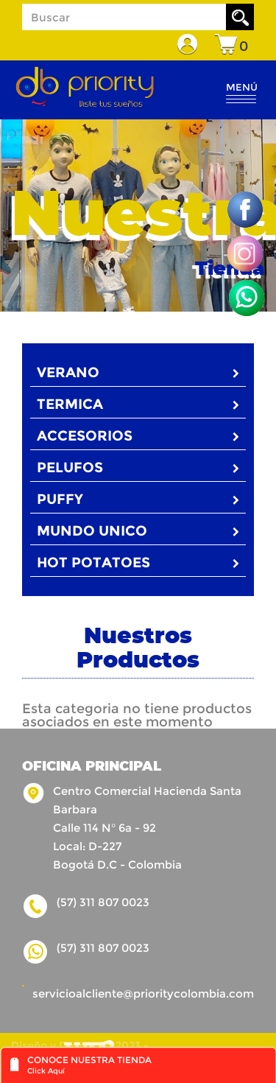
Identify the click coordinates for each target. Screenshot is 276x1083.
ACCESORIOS (138, 435)
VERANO (138, 372)
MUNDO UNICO (138, 530)
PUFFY (138, 499)
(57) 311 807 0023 (103, 948)
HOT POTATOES (138, 562)
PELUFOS (138, 467)
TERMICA (138, 404)
